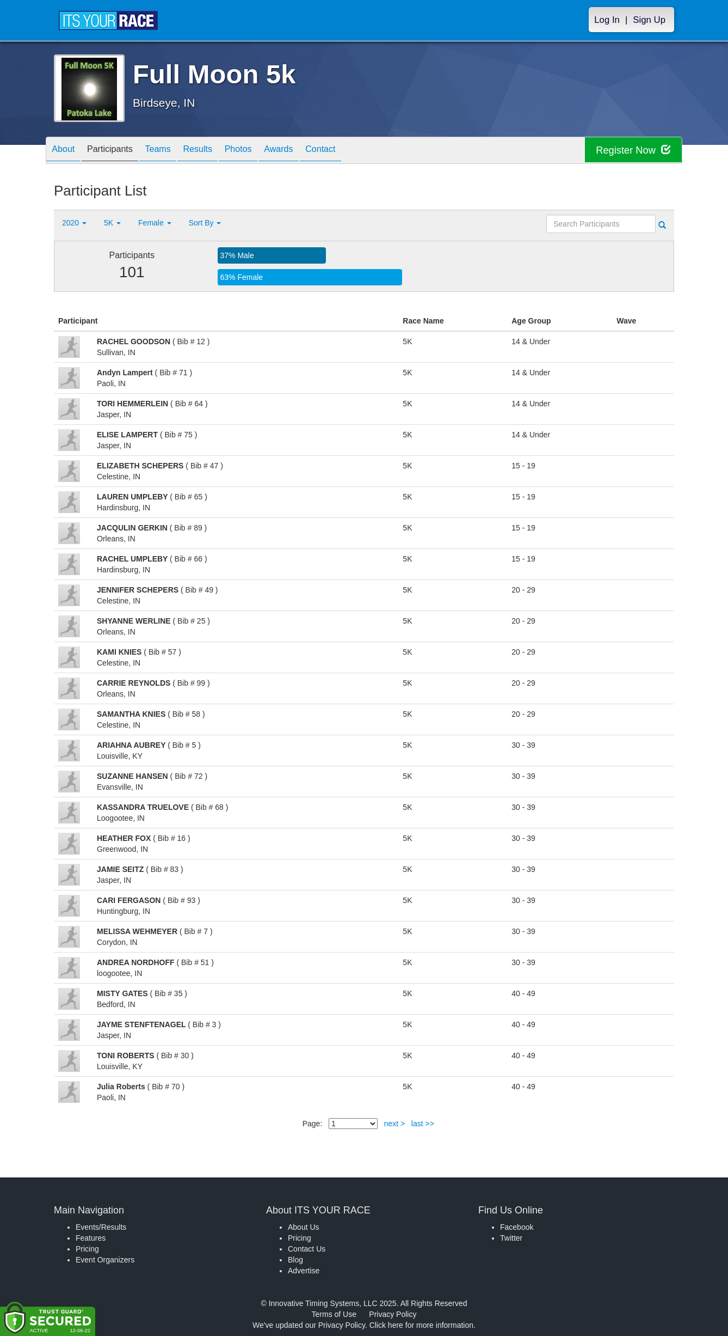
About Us (303, 1227)
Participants (120, 151)
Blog (295, 1259)
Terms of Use (334, 1314)
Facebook (516, 1227)
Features (91, 1238)
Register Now (630, 150)
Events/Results (101, 1227)
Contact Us (306, 1249)
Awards (314, 151)
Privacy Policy (392, 1314)
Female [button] (154, 222)
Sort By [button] (205, 222)
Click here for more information (421, 1325)
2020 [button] (74, 222)
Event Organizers (105, 1259)
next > (394, 1123)
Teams (174, 151)
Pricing (87, 1249)
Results (220, 151)
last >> (422, 1123)
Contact (362, 151)
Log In (607, 20)
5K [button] (112, 222)
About (66, 151)
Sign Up (649, 20)
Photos (267, 151)
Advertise (303, 1270)
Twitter (511, 1238)
